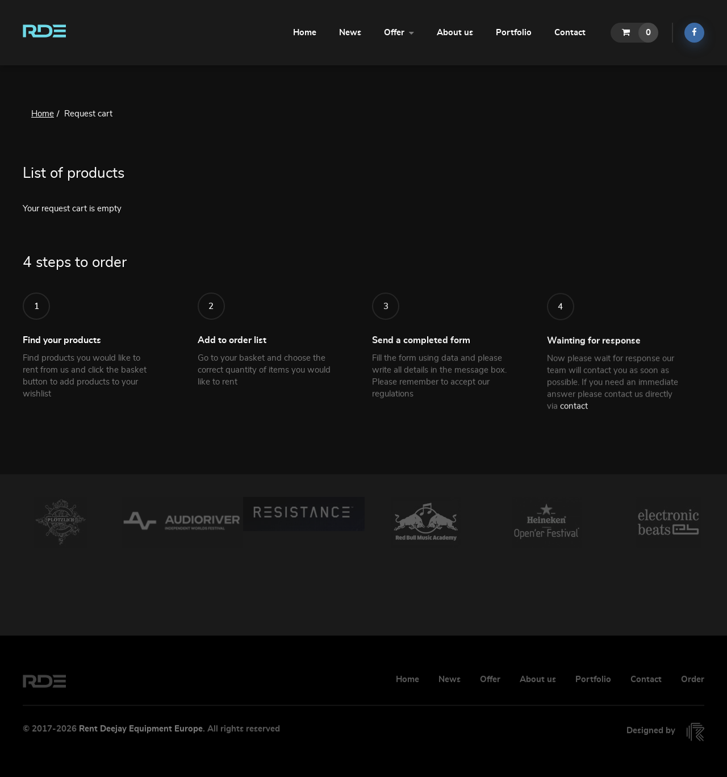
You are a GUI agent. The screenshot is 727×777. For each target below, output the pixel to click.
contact (574, 421)
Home (304, 32)
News (350, 32)
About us (455, 32)
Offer (399, 32)
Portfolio (514, 32)
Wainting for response (594, 355)
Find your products (62, 342)
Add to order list (232, 346)
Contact (570, 32)
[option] (61, 522)
